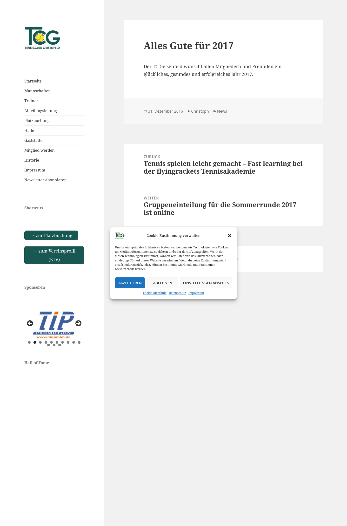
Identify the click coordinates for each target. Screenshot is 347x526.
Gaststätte (33, 140)
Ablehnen (162, 282)
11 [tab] (48, 345)
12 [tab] (54, 345)
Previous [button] (30, 323)
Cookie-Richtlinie (155, 293)
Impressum (196, 293)
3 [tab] (40, 342)
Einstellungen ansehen (206, 282)
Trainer (31, 100)
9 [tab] (73, 342)
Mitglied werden (39, 150)
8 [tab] (68, 342)
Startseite (33, 81)
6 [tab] (57, 342)
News (222, 111)
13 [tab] (60, 345)
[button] (229, 235)
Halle (29, 130)
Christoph (200, 111)
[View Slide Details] (54, 325)
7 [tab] (62, 342)
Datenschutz (177, 293)
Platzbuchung (37, 120)
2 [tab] (34, 342)
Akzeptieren (130, 282)
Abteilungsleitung (40, 110)
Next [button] (78, 323)
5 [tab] (51, 342)
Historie (31, 160)
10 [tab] (79, 342)
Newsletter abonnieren (45, 180)
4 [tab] (46, 342)
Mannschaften (37, 91)
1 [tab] (29, 342)
